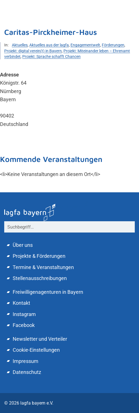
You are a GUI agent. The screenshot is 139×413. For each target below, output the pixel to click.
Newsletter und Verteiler (40, 339)
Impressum (25, 361)
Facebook (24, 325)
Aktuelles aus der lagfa (49, 45)
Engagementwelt (85, 45)
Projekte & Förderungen (39, 256)
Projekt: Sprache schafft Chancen (51, 56)
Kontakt (21, 303)
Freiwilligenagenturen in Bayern (48, 292)
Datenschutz (27, 372)
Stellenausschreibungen (40, 278)
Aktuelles (20, 45)
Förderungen (113, 45)
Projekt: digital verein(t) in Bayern (33, 51)
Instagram (24, 314)
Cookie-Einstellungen (36, 350)
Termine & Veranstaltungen (43, 267)
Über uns (23, 245)
